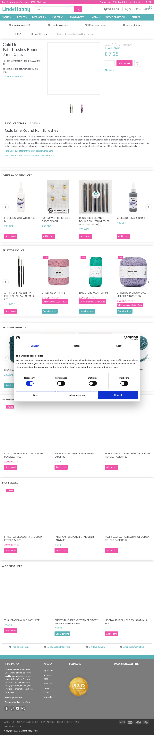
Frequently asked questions (17, 702)
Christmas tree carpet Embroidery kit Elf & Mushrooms (76, 622)
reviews (127, 44)
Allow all (118, 395)
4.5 (28, 24)
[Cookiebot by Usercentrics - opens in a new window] (126, 338)
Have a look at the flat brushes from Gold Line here (29, 155)
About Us (138, 2)
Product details (15, 123)
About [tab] (119, 346)
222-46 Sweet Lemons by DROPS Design (56, 219)
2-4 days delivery (97, 646)
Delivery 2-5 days (134, 24)
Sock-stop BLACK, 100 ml (131, 217)
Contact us (104, 2)
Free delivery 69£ (20, 646)
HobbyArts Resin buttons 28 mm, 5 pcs (126, 622)
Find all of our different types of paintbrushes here (29, 150)
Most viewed (10, 482)
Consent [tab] (35, 346)
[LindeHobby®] (16, 8)
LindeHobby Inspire (53, 292)
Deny (35, 395)
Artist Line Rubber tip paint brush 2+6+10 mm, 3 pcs (19, 295)
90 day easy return (97, 24)
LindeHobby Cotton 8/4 (93, 292)
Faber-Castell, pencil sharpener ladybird (74, 455)
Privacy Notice (12, 726)
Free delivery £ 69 (59, 24)
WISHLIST (112, 9)
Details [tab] (77, 346)
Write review (113, 47)
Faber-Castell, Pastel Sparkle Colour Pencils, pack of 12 (127, 455)
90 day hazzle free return (58, 646)
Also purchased (12, 566)
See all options (49, 311)
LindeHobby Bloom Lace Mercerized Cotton (131, 294)
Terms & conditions (68, 722)
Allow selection (77, 395)
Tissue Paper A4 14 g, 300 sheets (22, 620)
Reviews (35, 123)
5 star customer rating (133, 646)
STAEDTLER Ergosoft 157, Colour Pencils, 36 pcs (23, 455)
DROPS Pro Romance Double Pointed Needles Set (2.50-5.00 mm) (94, 221)
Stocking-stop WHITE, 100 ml (19, 219)
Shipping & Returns (122, 2)
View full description (13, 76)
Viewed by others (13, 399)
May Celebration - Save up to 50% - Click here (24, 2)
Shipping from (19, 24)
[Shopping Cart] (138, 8)
